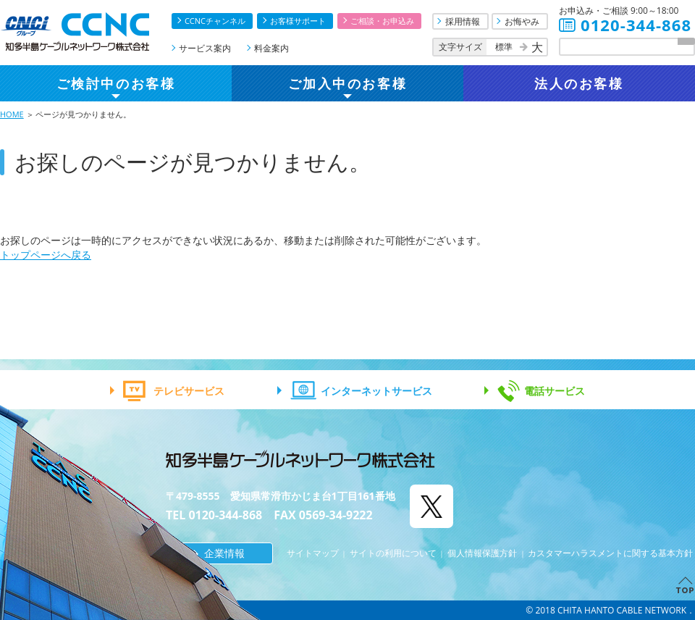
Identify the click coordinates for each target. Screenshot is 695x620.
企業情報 (224, 553)
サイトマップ (313, 553)
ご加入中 (347, 83)
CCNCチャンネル (215, 20)
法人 (578, 83)
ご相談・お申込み (382, 20)
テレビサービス (188, 391)
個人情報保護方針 (482, 553)
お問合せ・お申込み (684, 502)
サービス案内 (205, 48)
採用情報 (462, 21)
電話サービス (554, 391)
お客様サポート (298, 20)
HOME (12, 114)
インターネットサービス (376, 391)
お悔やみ (522, 21)
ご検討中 (115, 83)
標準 (504, 47)
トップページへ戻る (45, 254)
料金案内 (271, 48)
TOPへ (683, 584)
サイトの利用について (393, 553)
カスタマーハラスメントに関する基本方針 (610, 553)
